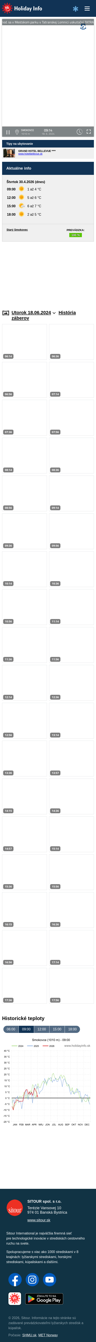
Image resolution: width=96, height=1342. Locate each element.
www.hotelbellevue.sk (30, 153)
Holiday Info (18, 5)
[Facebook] (15, 1280)
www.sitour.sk (38, 1220)
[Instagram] (32, 1280)
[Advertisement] (48, 273)
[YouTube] (49, 1280)
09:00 (26, 1029)
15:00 (57, 1029)
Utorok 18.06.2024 (34, 312)
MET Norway (48, 1335)
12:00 (41, 1029)
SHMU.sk (29, 1335)
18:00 (72, 1029)
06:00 (11, 1029)
